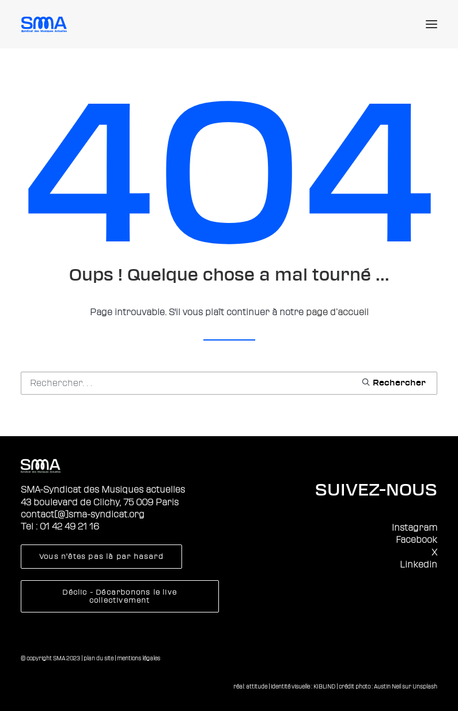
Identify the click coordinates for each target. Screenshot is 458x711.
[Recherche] (229, 383)
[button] (431, 24)
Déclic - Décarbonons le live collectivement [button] (120, 596)
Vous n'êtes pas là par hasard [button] (101, 557)
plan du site (98, 658)
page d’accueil (337, 312)
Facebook (416, 540)
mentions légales (138, 658)
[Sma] (46, 24)
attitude (256, 686)
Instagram (414, 528)
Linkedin (418, 564)
